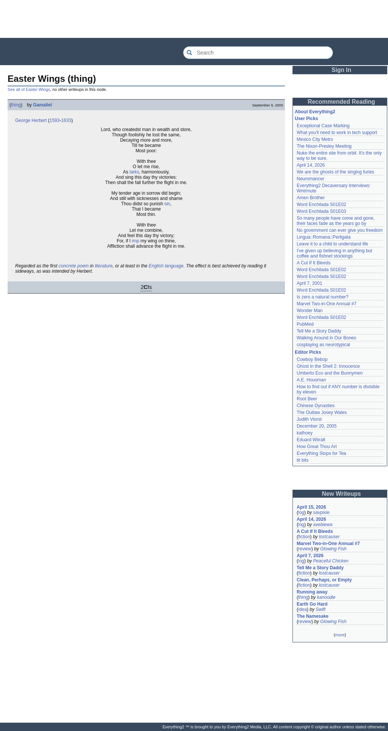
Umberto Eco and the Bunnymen (330, 373)
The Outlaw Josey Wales (322, 412)
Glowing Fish (333, 548)
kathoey (305, 433)
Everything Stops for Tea (321, 453)
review (304, 548)
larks (134, 172)
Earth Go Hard (312, 604)
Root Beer (307, 398)
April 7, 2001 (309, 283)
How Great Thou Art (317, 446)
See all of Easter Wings (29, 89)
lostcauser (329, 536)
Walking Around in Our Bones (326, 338)
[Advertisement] (194, 19)
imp (135, 241)
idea (302, 609)
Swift (320, 609)
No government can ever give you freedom (340, 230)
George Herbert (31, 120)
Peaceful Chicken (330, 561)
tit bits (302, 460)
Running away (312, 592)
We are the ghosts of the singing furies (335, 172)
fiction (304, 536)
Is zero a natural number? (323, 297)
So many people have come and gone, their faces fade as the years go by (335, 221)
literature (104, 266)
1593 (55, 120)
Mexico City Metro (315, 139)
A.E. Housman (311, 380)
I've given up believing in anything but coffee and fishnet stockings (334, 253)
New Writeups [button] (341, 493)
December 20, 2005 (316, 426)
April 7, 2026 (310, 555)
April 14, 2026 (311, 165)
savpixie (321, 512)
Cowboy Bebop (312, 359)
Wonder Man (309, 310)
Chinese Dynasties (316, 405)
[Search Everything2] (258, 52)
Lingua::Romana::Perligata (323, 237)
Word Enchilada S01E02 (321, 204)
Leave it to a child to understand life (332, 244)
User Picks (306, 118)
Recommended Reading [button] (341, 101)
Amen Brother (311, 197)
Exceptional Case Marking (323, 125)
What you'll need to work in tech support (337, 132)
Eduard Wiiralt (311, 439)
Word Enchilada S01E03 (321, 211)
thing (16, 105)
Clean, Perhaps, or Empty (324, 580)
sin (167, 203)
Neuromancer (310, 178)
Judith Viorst (309, 419)
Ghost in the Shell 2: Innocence (328, 366)
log (301, 512)
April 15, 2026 (311, 507)
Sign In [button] (341, 70)
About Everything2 (315, 111)
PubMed (305, 324)
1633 (66, 120)
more (339, 635)
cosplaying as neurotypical (323, 344)
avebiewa (322, 524)
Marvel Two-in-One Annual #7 (327, 303)
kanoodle (326, 597)
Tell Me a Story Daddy (319, 331)
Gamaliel (42, 105)
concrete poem (74, 266)
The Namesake (313, 616)
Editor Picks (308, 352)
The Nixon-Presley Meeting (324, 146)
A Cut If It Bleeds (313, 263)
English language (166, 266)
